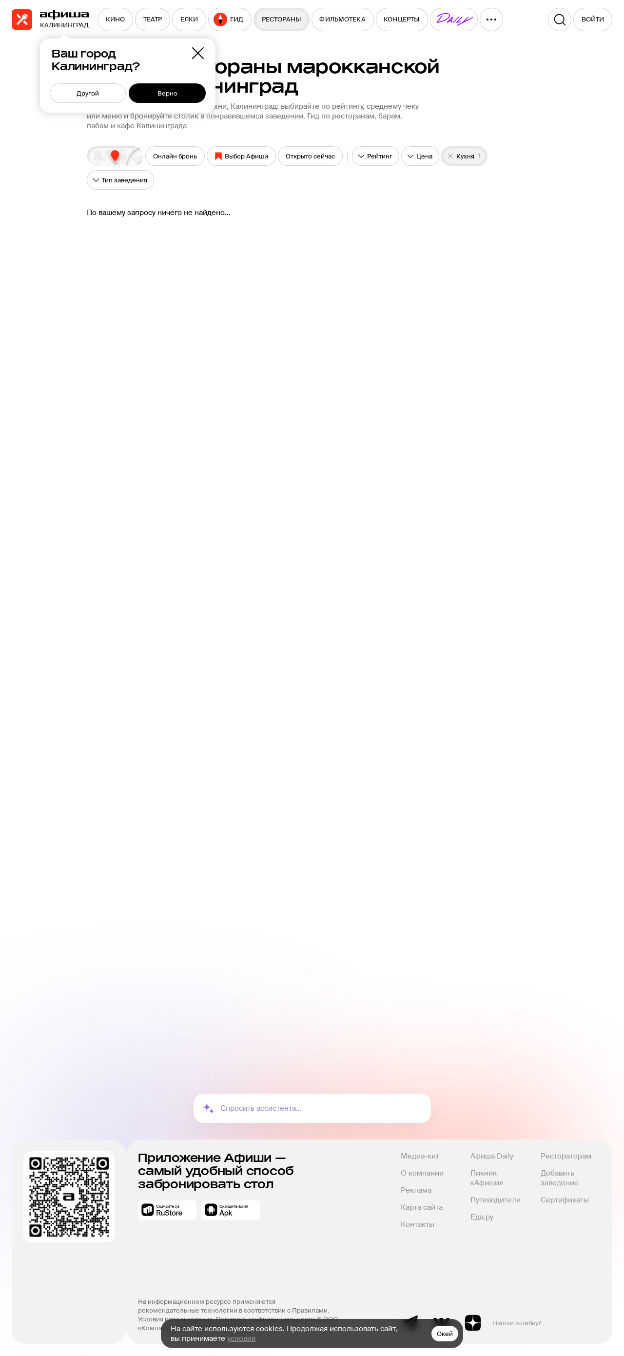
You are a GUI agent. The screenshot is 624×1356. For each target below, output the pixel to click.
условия (241, 1338)
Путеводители (495, 1200)
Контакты (417, 1224)
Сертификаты (565, 1200)
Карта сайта (422, 1207)
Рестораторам (566, 1156)
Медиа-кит (420, 1156)
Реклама (416, 1190)
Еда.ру (481, 1217)
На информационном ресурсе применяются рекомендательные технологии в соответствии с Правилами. (233, 1306)
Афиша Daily (491, 1156)
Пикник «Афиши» (486, 1178)
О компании (422, 1173)
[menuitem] (115, 19)
